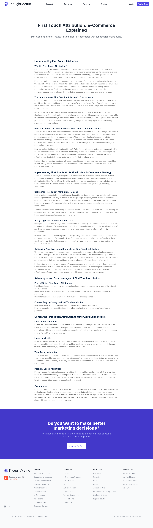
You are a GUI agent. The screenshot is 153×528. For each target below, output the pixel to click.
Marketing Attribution (42, 473)
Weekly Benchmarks (71, 495)
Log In (131, 4)
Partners (88, 4)
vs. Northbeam (129, 477)
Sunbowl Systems (100, 495)
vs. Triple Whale (129, 473)
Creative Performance (42, 481)
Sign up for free (76, 446)
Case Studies (68, 481)
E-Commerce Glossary (72, 477)
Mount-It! (97, 484)
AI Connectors (39, 495)
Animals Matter (99, 488)
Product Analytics (40, 488)
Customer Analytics (41, 484)
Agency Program (69, 491)
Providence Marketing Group (104, 491)
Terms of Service (17, 516)
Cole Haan (97, 473)
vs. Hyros (126, 488)
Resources (69, 4)
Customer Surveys (41, 506)
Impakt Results (99, 499)
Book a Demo (68, 499)
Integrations (38, 499)
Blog (65, 484)
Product (50, 4)
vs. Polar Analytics (130, 481)
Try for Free (143, 4)
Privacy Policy (30, 516)
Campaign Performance (43, 477)
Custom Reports (40, 491)
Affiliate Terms (43, 516)
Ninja (95, 481)
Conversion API (40, 502)
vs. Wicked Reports (130, 484)
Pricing (104, 4)
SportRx (96, 477)
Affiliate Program (69, 488)
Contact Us (67, 502)
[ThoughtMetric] (17, 470)
